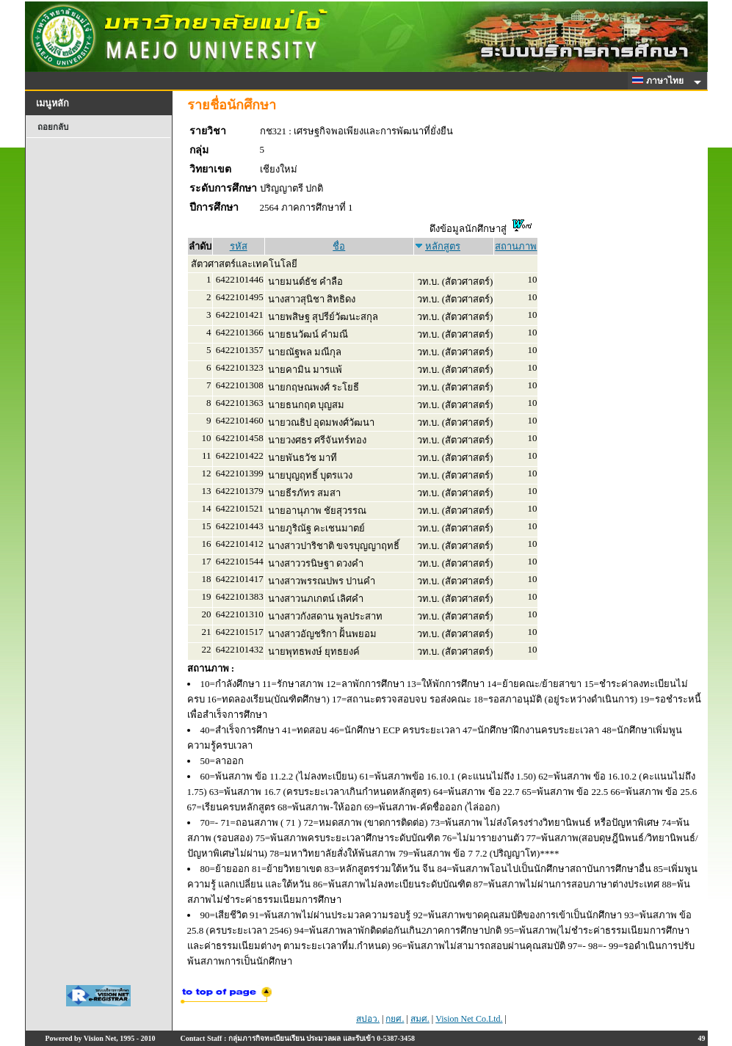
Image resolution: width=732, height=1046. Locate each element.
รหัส (238, 246)
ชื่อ (339, 246)
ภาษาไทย (660, 81)
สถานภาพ (516, 246)
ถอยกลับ (52, 127)
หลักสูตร (442, 246)
